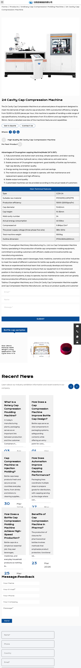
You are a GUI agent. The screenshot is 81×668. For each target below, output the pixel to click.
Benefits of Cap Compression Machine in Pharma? (66, 465)
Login (58, 663)
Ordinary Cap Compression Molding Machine (42, 7)
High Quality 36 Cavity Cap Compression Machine (28, 140)
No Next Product (12, 144)
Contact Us (27, 126)
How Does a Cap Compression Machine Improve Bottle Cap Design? (39, 412)
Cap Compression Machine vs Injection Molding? (66, 409)
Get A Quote (10, 126)
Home (5, 7)
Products (14, 7)
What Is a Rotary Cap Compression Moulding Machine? (12, 409)
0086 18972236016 (19, 630)
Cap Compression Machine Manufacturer (23, 286)
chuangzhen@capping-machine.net (22, 627)
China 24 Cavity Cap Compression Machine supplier (56, 282)
